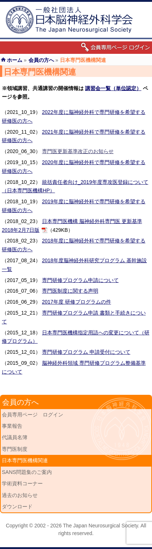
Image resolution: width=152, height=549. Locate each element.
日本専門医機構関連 (25, 460)
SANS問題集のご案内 (27, 472)
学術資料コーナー (22, 483)
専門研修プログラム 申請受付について (86, 352)
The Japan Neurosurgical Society (100, 525)
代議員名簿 (14, 437)
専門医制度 (14, 449)
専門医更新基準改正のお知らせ (78, 151)
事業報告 (12, 426)
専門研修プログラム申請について (80, 280)
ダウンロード (17, 506)
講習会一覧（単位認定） (113, 88)
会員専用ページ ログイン (32, 415)
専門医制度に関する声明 (70, 291)
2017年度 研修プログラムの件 (76, 302)
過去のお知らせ (20, 495)
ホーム (14, 60)
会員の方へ (41, 60)
